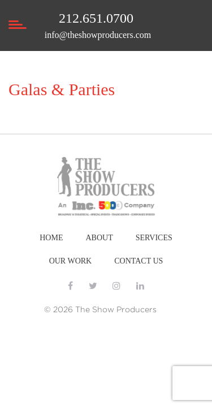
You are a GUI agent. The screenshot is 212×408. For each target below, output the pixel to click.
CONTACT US (138, 261)
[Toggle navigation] (17, 37)
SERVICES (154, 237)
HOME (51, 237)
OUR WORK (70, 261)
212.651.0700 (96, 18)
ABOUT (99, 237)
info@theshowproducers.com (98, 35)
